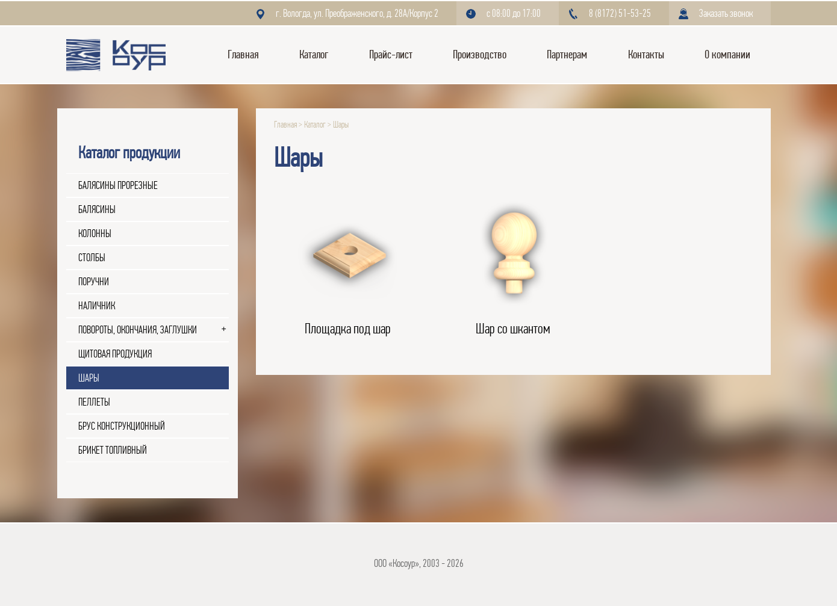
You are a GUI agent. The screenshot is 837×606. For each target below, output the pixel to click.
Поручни (93, 282)
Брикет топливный (112, 450)
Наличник (96, 306)
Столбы (91, 258)
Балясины (97, 209)
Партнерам (567, 54)
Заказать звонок (726, 13)
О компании (727, 54)
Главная (243, 54)
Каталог (313, 54)
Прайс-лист (390, 54)
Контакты (646, 54)
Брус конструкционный (121, 426)
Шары (88, 378)
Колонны (94, 233)
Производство (479, 54)
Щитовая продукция (115, 354)
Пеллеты (94, 402)
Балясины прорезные (118, 185)
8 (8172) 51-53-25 (620, 13)
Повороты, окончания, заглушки (137, 330)
